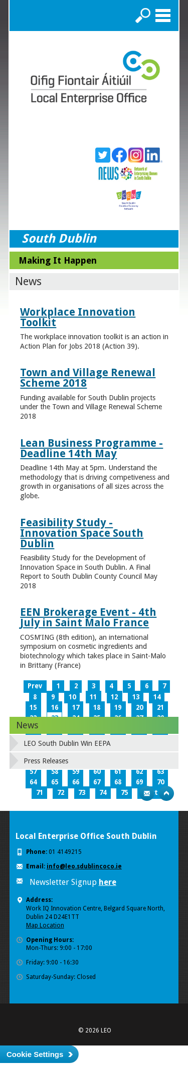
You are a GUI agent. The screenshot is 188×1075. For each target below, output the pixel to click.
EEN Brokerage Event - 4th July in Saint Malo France (88, 617)
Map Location (45, 925)
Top (166, 793)
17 (75, 707)
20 (139, 707)
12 (114, 697)
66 (75, 782)
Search (142, 15)
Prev (35, 686)
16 (54, 707)
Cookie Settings (35, 1054)
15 (33, 707)
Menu (162, 15)
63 (160, 771)
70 (160, 782)
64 (33, 782)
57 (33, 771)
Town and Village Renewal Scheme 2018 (87, 377)
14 (156, 697)
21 (160, 707)
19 (117, 707)
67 (96, 782)
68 (117, 782)
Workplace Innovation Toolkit (77, 317)
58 (54, 771)
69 (139, 782)
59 (75, 771)
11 (93, 697)
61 (117, 771)
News (27, 725)
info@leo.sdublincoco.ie (84, 866)
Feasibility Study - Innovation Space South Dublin (81, 533)
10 (72, 697)
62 (139, 771)
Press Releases (46, 761)
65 (54, 782)
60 (96, 771)
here (107, 882)
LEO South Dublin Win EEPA (67, 743)
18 (96, 707)
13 (135, 697)
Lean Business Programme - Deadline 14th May (91, 448)
